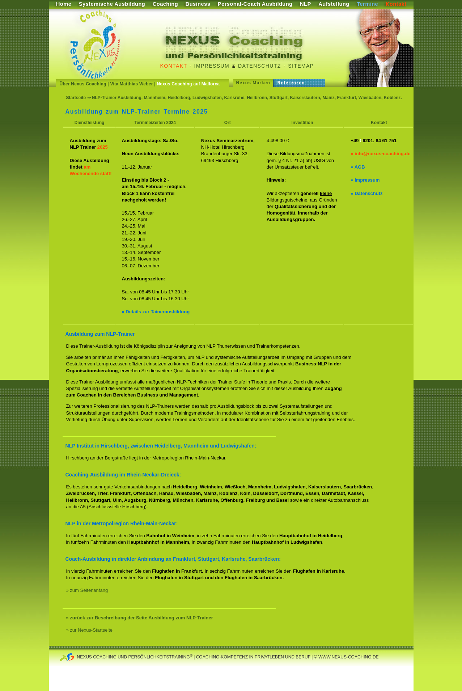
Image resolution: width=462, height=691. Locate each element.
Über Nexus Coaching (83, 83)
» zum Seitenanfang (87, 590)
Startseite (76, 97)
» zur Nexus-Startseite (89, 630)
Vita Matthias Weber (131, 83)
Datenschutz (259, 66)
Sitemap (301, 66)
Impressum (211, 66)
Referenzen (291, 82)
